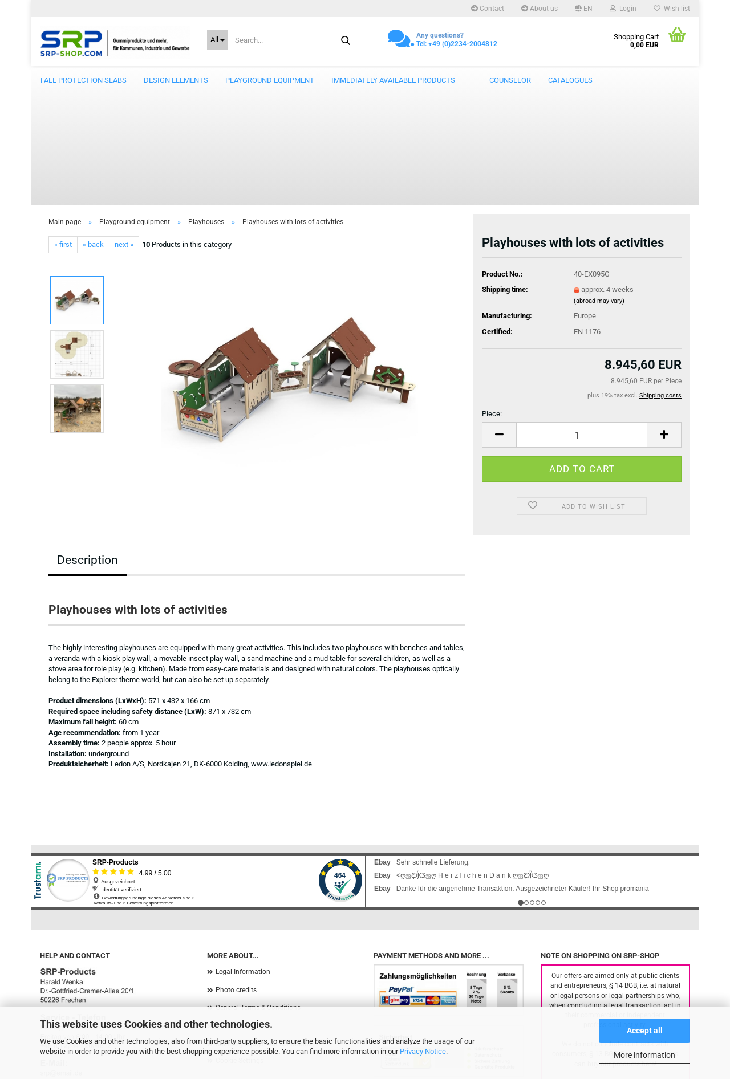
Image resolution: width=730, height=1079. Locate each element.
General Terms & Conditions (258, 894)
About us (539, 9)
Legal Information (243, 858)
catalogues (570, 80)
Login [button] (623, 9)
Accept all (645, 1030)
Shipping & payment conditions (264, 930)
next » (124, 130)
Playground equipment (269, 80)
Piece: (492, 299)
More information (644, 1055)
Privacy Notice (423, 1051)
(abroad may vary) (599, 186)
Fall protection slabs (83, 80)
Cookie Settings (239, 947)
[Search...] (218, 40)
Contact (487, 9)
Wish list (672, 9)
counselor (510, 80)
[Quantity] (581, 321)
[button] (583, 8)
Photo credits (236, 876)
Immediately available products (393, 80)
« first (63, 130)
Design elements (176, 80)
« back (93, 130)
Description (87, 446)
